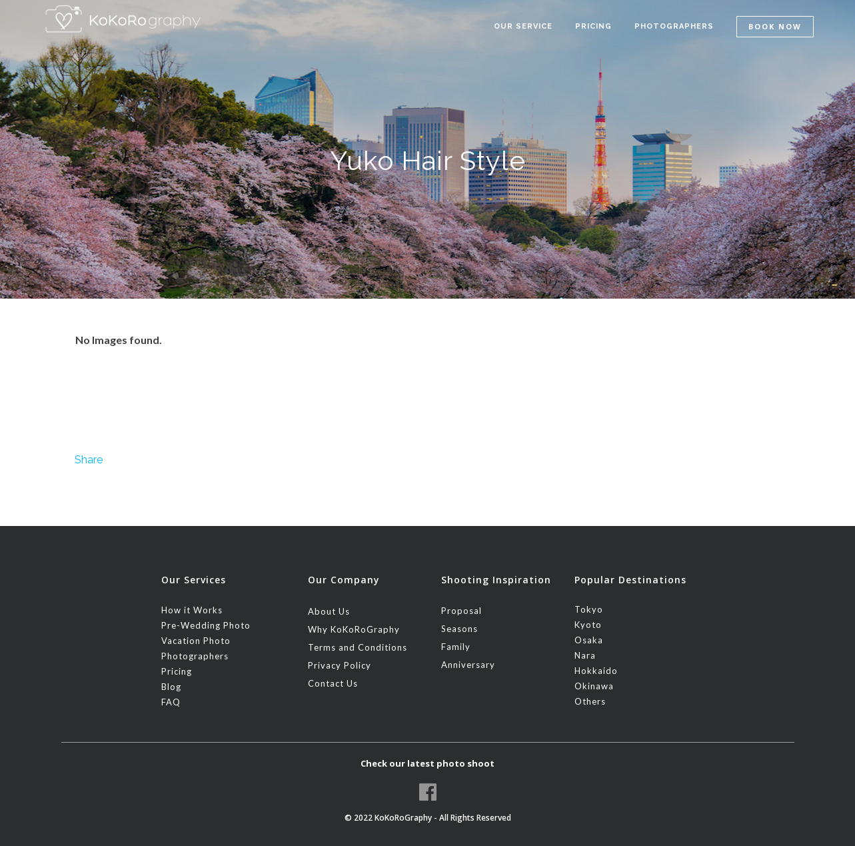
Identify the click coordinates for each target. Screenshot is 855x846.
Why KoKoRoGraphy (354, 629)
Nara (585, 655)
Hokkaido (596, 670)
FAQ (171, 702)
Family (455, 646)
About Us (329, 611)
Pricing (176, 671)
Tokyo (588, 609)
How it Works (192, 610)
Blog (171, 686)
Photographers (195, 656)
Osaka (588, 640)
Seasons (459, 628)
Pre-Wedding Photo (206, 625)
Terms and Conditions (357, 647)
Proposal (461, 610)
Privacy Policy (339, 665)
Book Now (775, 26)
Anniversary (468, 664)
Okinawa (594, 686)
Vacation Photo (196, 640)
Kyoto (588, 624)
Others (590, 701)
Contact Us (333, 683)
